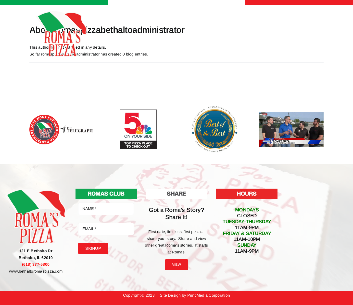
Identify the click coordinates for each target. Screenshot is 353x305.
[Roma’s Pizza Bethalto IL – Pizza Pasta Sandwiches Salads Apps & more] (61, 13)
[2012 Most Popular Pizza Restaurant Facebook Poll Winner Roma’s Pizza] (61, 116)
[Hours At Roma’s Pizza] (246, 190)
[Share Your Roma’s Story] (176, 190)
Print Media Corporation (208, 295)
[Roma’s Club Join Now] (106, 190)
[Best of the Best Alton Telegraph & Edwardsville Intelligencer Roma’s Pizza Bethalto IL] (214, 106)
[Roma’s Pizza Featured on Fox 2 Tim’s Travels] (291, 113)
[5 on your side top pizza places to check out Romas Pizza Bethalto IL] (138, 111)
